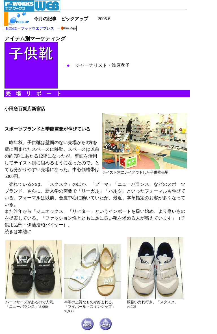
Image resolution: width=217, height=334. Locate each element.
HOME (11, 28)
